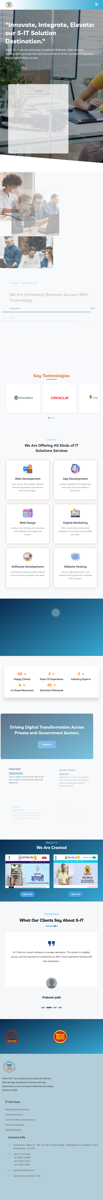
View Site (27, 894)
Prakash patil (51, 997)
